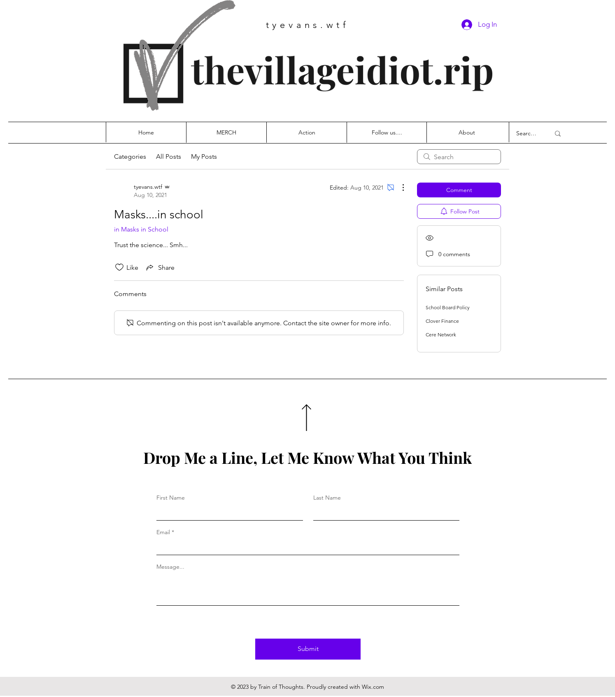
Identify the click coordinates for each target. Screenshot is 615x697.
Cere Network (441, 334)
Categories (130, 156)
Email (163, 532)
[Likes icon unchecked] (119, 267)
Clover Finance (442, 321)
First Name (170, 497)
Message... (170, 567)
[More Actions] (399, 187)
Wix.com (373, 686)
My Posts (204, 156)
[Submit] (308, 649)
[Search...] (527, 133)
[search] (459, 156)
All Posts (168, 156)
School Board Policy (448, 307)
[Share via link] (160, 267)
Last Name (327, 497)
